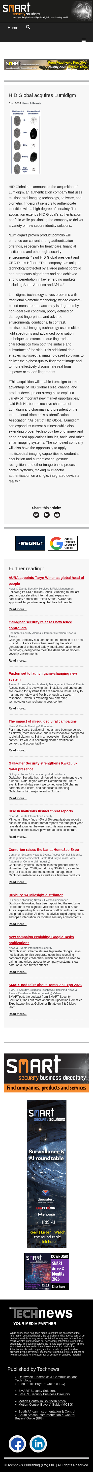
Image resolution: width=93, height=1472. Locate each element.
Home (13, 28)
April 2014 (15, 103)
